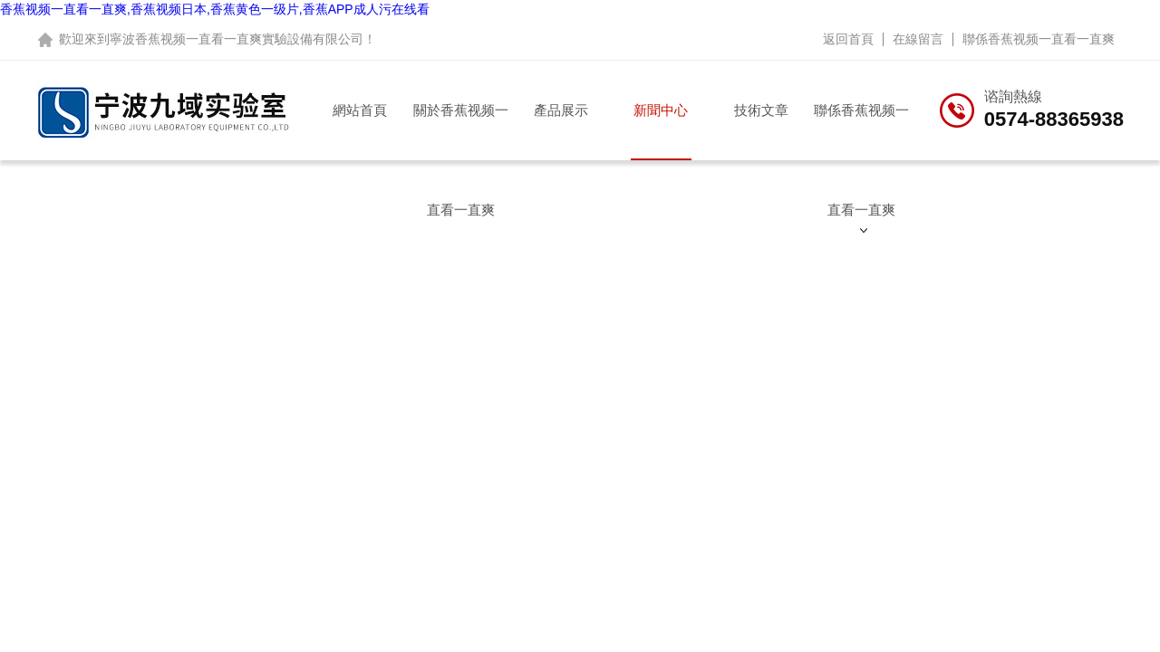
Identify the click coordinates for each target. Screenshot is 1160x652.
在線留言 (918, 39)
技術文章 (761, 110)
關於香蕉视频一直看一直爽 (460, 131)
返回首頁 (848, 39)
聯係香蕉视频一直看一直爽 (1038, 39)
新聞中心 (660, 110)
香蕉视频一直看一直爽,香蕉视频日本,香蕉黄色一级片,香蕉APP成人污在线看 (215, 9)
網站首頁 (360, 110)
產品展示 (561, 110)
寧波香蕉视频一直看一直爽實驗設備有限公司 (236, 39)
